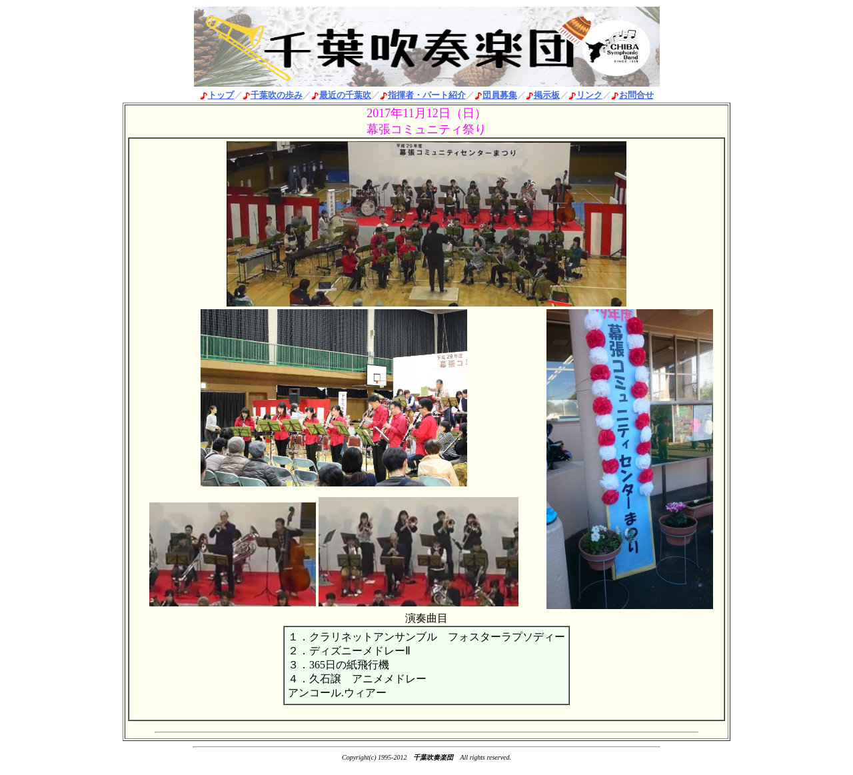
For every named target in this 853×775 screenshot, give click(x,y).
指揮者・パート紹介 (427, 95)
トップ (221, 95)
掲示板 (547, 95)
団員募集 (499, 95)
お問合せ (636, 95)
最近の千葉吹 (345, 95)
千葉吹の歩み (277, 95)
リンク (589, 95)
